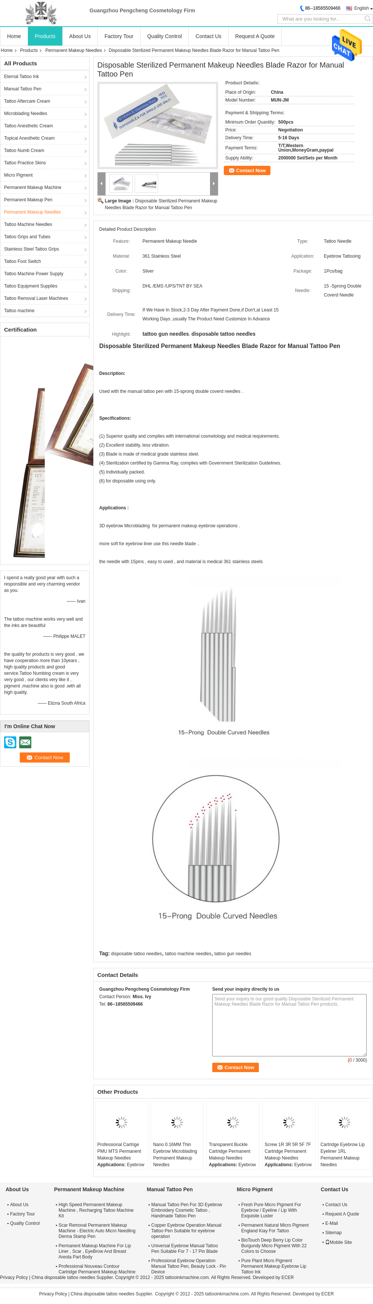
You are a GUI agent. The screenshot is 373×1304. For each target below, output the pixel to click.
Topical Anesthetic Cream (29, 138)
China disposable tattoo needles (63, 1277)
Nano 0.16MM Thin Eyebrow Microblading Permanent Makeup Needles (175, 1154)
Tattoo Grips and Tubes (27, 236)
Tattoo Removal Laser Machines (36, 298)
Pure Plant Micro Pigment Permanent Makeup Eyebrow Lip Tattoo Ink (273, 1266)
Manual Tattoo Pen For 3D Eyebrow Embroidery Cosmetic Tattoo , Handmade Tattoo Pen (186, 1210)
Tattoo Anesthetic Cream (28, 125)
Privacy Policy (14, 1277)
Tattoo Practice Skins (25, 162)
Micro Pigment (18, 175)
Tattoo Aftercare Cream (27, 101)
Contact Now (251, 170)
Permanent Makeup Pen (28, 199)
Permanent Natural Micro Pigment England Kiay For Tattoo (275, 1228)
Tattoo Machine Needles (28, 224)
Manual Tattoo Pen (22, 88)
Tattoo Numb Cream (24, 150)
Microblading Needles (25, 113)
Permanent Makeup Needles (73, 50)
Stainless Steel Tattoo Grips (31, 249)
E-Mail (331, 1223)
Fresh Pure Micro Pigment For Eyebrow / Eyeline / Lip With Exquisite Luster (271, 1210)
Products (45, 36)
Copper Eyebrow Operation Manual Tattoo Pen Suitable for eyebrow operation (186, 1231)
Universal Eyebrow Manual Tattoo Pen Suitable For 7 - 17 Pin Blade (184, 1248)
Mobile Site (338, 1242)
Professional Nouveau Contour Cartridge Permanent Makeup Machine (97, 1269)
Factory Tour (119, 36)
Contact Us (208, 36)
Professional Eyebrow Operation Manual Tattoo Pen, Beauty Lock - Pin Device (188, 1266)
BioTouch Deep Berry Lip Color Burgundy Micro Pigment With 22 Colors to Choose (274, 1246)
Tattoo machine (19, 310)
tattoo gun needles (232, 953)
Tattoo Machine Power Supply (33, 273)
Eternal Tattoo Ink (21, 76)
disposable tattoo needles (136, 953)
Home (14, 36)
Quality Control (164, 36)
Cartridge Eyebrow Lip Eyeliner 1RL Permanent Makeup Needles (342, 1154)
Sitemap (333, 1232)
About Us (80, 36)
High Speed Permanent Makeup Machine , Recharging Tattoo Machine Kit (96, 1210)
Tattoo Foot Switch (22, 261)
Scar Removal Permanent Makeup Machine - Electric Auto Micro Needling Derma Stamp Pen (97, 1231)
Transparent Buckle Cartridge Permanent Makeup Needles (229, 1151)
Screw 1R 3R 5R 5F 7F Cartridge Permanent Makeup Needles (288, 1151)
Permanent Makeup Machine (32, 187)
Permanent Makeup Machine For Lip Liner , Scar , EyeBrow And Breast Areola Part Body (95, 1251)
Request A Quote (255, 36)
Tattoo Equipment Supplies (30, 286)
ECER (287, 1277)
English (361, 8)
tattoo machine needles (188, 953)
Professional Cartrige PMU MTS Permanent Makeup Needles (119, 1151)
